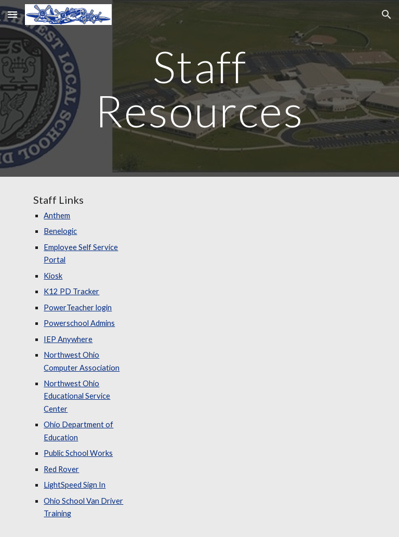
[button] (12, 14)
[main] (199, 88)
